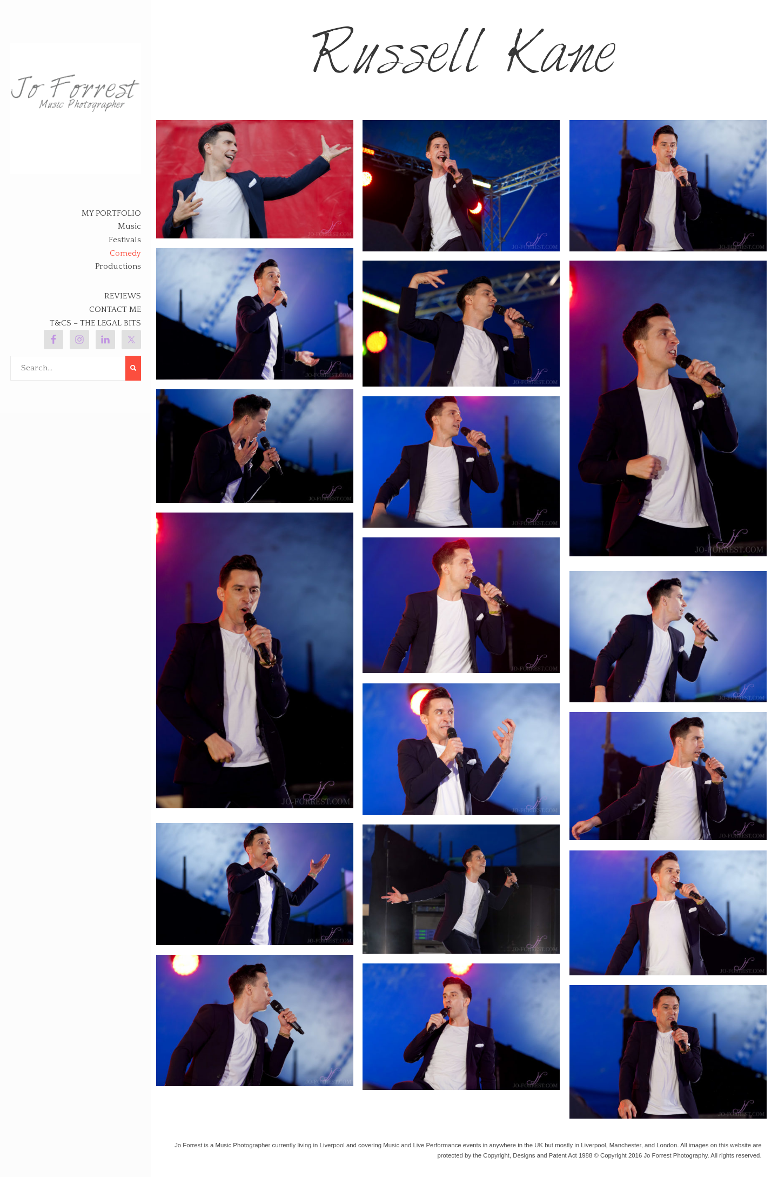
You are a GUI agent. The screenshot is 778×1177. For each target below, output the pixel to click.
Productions (118, 266)
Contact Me (115, 309)
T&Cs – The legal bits (95, 323)
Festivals (125, 239)
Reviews (122, 296)
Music (129, 226)
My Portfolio (111, 213)
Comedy (125, 253)
